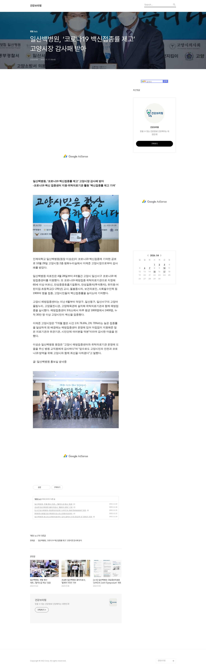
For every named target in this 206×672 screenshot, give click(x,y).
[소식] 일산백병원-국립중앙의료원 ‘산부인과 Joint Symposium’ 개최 (60, 510)
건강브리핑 (35, 5)
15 (154, 272)
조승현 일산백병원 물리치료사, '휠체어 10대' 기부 (53, 507)
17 (164, 272)
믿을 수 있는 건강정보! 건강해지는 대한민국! (52, 604)
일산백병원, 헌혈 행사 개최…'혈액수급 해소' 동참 (53, 504)
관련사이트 (162, 661)
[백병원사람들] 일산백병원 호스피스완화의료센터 (53, 514)
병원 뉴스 (38, 499)
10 (164, 268)
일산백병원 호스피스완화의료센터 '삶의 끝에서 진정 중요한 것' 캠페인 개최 (63, 517)
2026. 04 (154, 255)
